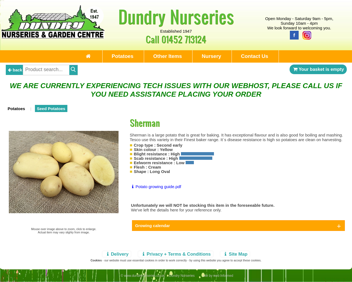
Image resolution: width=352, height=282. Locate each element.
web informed (223, 276)
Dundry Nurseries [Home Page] (176, 16)
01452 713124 (183, 39)
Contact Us (254, 56)
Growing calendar (152, 225)
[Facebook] (293, 34)
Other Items (167, 56)
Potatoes (122, 56)
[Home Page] (53, 37)
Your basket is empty (318, 69)
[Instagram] (305, 34)
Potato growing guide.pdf (155, 186)
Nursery (211, 56)
